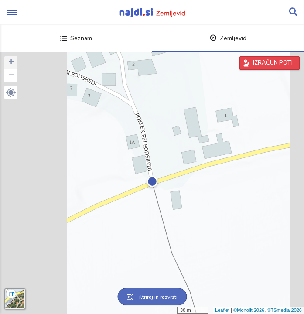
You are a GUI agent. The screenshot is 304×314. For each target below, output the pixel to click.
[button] (10, 92)
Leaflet (222, 310)
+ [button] (11, 62)
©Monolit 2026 (248, 310)
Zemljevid (228, 38)
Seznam (76, 38)
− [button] (11, 75)
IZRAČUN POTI (273, 63)
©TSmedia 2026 (284, 310)
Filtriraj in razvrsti (152, 297)
